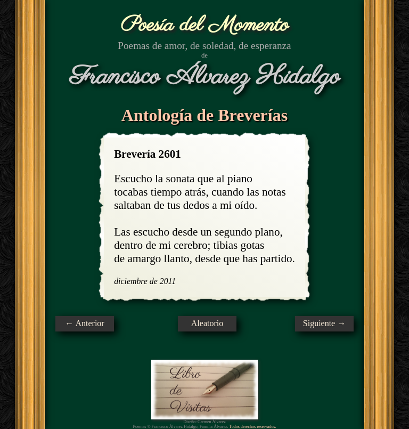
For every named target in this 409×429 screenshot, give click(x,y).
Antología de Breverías (204, 115)
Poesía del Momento (205, 25)
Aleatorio (207, 323)
